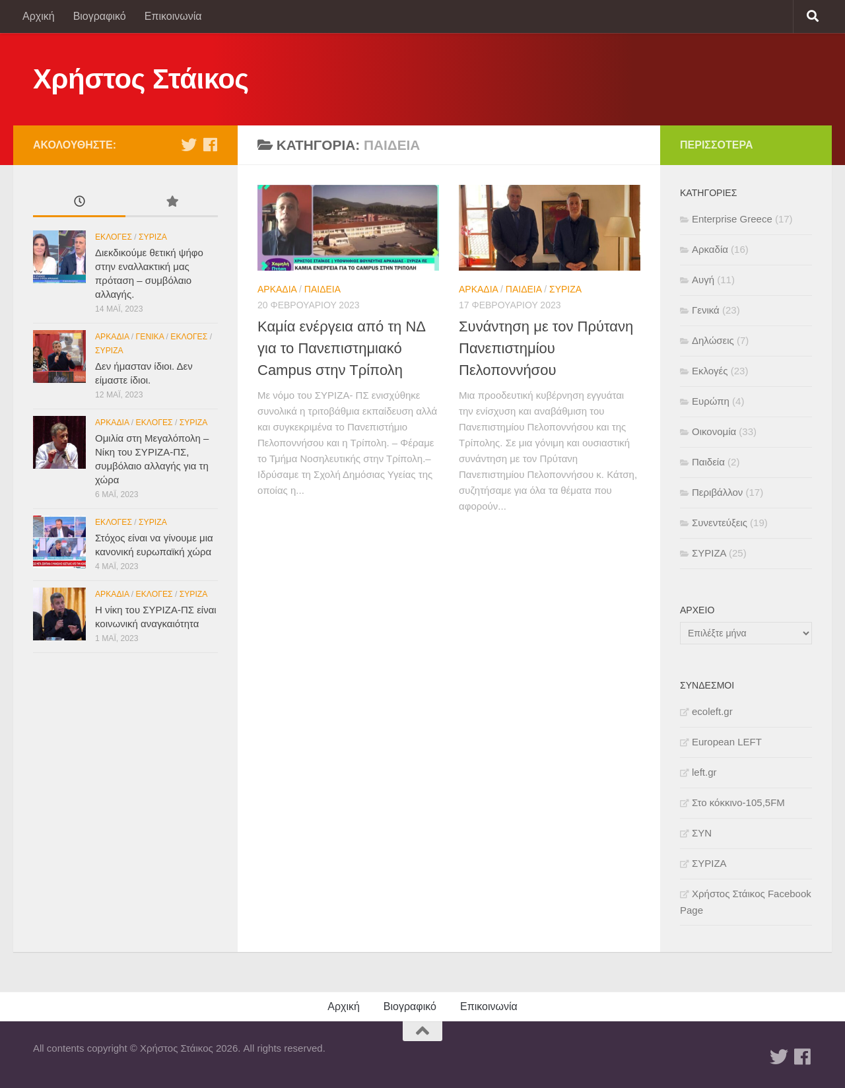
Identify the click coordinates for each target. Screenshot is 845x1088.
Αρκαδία (276, 289)
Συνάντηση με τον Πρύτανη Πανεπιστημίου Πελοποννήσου (546, 348)
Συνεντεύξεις (719, 522)
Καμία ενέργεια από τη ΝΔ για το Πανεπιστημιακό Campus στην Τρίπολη (341, 348)
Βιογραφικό (99, 16)
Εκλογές (113, 237)
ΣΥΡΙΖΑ (565, 289)
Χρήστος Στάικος (141, 78)
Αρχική (38, 16)
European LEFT (727, 741)
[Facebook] (210, 145)
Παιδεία (322, 289)
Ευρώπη (710, 401)
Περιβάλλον (717, 492)
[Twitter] (189, 145)
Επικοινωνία (173, 16)
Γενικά (150, 336)
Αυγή (703, 279)
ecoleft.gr (712, 711)
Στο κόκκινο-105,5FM (738, 802)
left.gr (704, 772)
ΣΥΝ (702, 832)
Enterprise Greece (732, 218)
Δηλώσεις (713, 340)
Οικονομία (714, 431)
